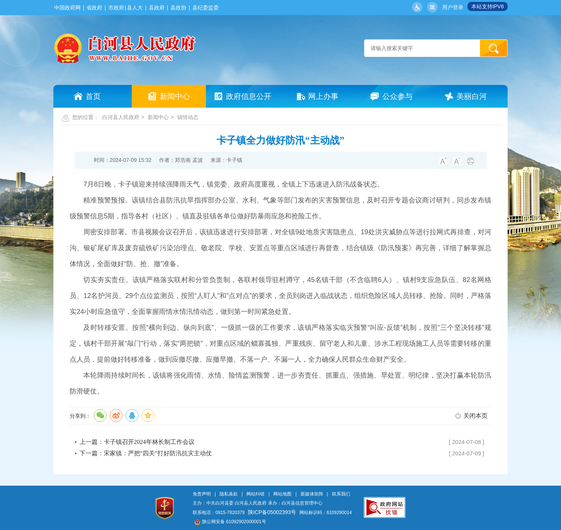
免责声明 (202, 494)
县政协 (178, 8)
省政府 (94, 8)
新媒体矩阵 (312, 494)
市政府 (116, 8)
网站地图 (282, 494)
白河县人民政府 (120, 117)
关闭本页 (475, 415)
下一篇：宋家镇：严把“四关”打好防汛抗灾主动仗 (145, 453)
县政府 (157, 8)
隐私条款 (229, 494)
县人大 (135, 8)
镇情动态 (187, 117)
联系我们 (341, 494)
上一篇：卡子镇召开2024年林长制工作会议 (137, 442)
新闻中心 (158, 117)
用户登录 (452, 7)
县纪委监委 (205, 8)
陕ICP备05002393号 (272, 512)
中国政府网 (67, 8)
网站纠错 (255, 494)
